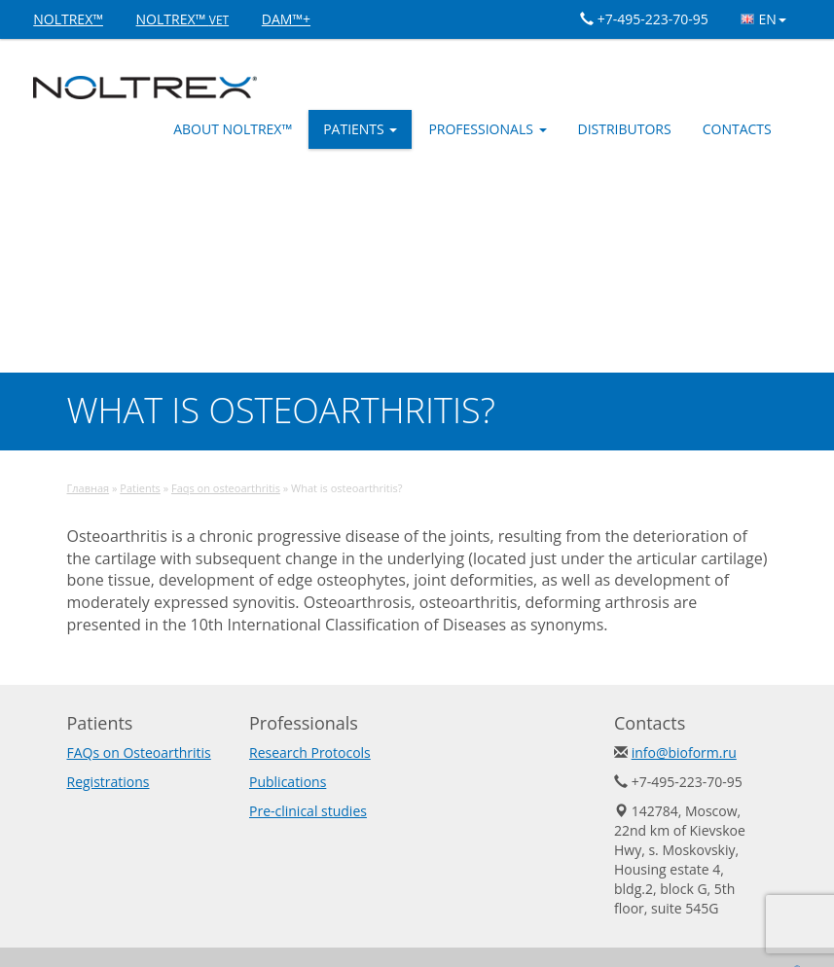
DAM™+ (286, 19)
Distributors (624, 129)
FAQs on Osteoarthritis (139, 752)
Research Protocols (310, 752)
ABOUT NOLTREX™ (232, 129)
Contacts (737, 129)
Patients (360, 129)
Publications (287, 781)
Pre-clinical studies (308, 811)
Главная (88, 488)
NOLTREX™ (68, 19)
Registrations (108, 781)
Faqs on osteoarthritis (225, 488)
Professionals (487, 129)
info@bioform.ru (684, 752)
